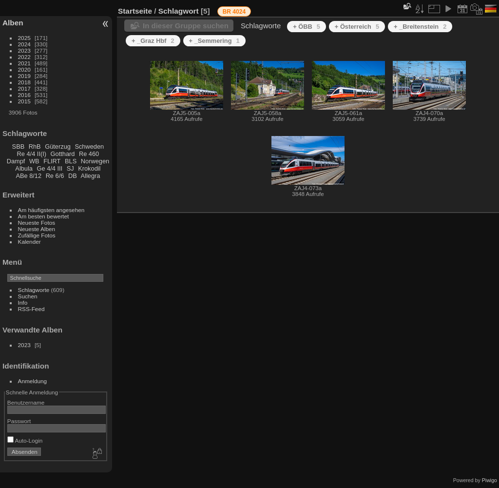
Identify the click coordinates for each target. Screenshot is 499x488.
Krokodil (89, 168)
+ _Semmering (214, 40)
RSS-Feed (31, 309)
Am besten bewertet (43, 216)
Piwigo (489, 480)
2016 (24, 95)
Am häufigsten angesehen (51, 210)
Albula (24, 168)
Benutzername (26, 402)
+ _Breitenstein (420, 26)
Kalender (29, 241)
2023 (24, 50)
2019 (24, 76)
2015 (24, 101)
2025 (24, 38)
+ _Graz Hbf (153, 40)
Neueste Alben (37, 229)
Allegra (90, 175)
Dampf (16, 161)
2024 (24, 44)
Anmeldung (32, 381)
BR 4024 (234, 11)
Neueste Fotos (37, 222)
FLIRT (51, 161)
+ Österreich (357, 26)
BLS (71, 161)
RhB (35, 146)
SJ (70, 168)
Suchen (28, 296)
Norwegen (95, 161)
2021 (24, 63)
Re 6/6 (55, 175)
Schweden (89, 146)
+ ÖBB (306, 26)
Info (23, 302)
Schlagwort (178, 11)
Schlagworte (34, 290)
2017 (24, 88)
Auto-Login (25, 440)
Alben (12, 23)
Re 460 (89, 153)
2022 (24, 57)
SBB (18, 146)
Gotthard (63, 153)
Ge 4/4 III (50, 168)
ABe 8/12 (28, 175)
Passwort (19, 421)
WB (34, 161)
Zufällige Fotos (37, 235)
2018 (24, 82)
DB (72, 175)
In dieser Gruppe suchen (186, 25)
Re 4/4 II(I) (31, 153)
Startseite (135, 11)
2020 (24, 69)
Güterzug (58, 146)
